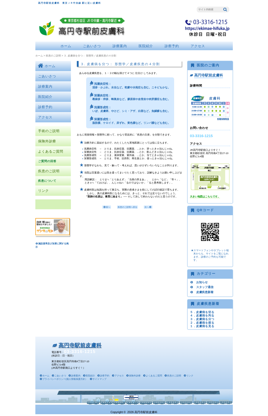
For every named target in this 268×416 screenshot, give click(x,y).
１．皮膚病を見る (202, 326)
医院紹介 (146, 46)
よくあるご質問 (50, 151)
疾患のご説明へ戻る (127, 207)
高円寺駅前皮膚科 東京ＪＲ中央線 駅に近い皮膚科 (69, 3)
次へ (148, 207)
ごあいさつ (92, 46)
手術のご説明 (49, 131)
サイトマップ (99, 379)
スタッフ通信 (204, 287)
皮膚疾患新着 (204, 292)
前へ (106, 207)
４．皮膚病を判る (202, 315)
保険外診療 (47, 141)
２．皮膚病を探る (202, 322)
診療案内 (120, 46)
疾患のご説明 (53, 55)
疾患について (47, 180)
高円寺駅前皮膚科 (208, 75)
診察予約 (172, 46)
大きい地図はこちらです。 (205, 196)
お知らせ (202, 282)
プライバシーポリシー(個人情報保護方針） (64, 379)
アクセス (198, 46)
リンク (43, 191)
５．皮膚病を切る (202, 312)
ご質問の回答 (47, 161)
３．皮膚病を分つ (202, 319)
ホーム (65, 46)
